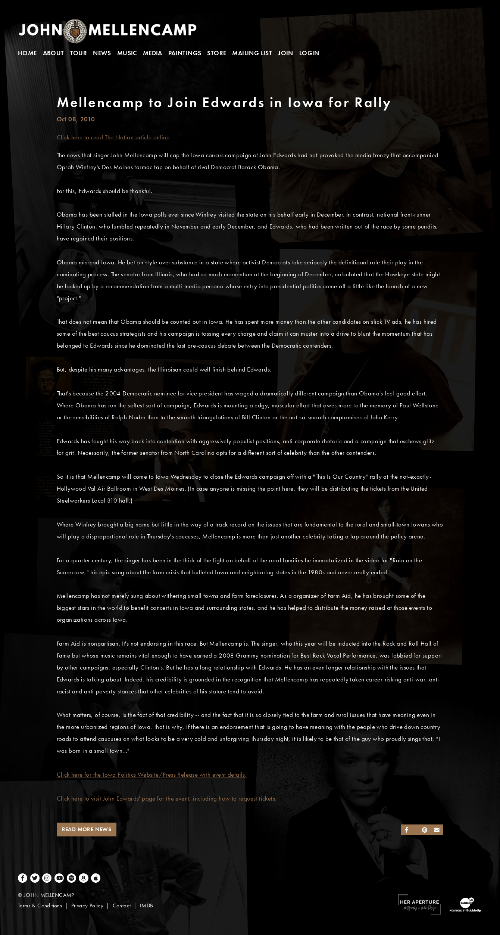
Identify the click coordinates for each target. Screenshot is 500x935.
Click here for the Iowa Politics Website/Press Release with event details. (152, 775)
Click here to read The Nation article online (113, 137)
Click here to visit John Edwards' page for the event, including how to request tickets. (167, 798)
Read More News (87, 829)
